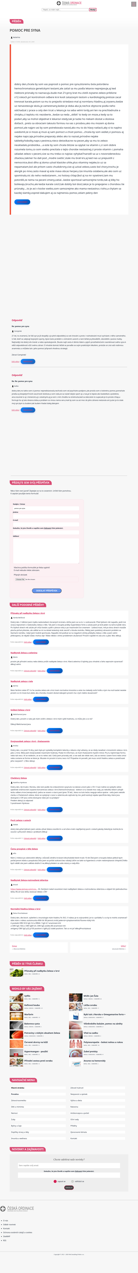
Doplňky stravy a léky (20, 1132)
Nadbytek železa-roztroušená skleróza (29, 880)
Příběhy (74, 1126)
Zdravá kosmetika (18, 1100)
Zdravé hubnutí (77, 1088)
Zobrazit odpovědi (30, 671)
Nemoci (14, 1113)
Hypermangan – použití (36, 1051)
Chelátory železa (19, 778)
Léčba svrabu (90, 1005)
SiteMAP (6, 1236)
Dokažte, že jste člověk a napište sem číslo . (38, 528)
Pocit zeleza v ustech (21, 820)
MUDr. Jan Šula (91, 996)
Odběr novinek (9, 1224)
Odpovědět (22, 202)
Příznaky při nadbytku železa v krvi (28, 613)
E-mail (15, 520)
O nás (5, 1220)
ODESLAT (69, 1187)
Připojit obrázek (20, 575)
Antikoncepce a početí (80, 1113)
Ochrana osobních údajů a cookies (17, 1232)
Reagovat (28, 361)
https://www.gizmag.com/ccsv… (24, 889)
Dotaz (14, 946)
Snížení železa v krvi (20, 710)
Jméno (15, 512)
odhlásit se (79, 1181)
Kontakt (74, 1138)
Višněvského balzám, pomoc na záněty (103, 1023)
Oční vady (75, 1119)
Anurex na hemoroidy (94, 1060)
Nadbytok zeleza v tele (22, 681)
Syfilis (27, 996)
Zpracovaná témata (79, 1132)
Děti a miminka (17, 1107)
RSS (4, 1240)
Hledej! (93, 10)
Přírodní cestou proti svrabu (38, 1060)
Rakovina (74, 1107)
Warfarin (28, 1014)
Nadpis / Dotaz (19, 504)
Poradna (15, 1094)
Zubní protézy (91, 1051)
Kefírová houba (32, 1005)
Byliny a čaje (16, 1126)
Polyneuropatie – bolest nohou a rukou (103, 1042)
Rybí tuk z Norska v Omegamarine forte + (104, 1014)
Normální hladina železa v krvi (25, 908)
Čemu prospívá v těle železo (24, 848)
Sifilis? (123, 946)
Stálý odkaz (15, 361)
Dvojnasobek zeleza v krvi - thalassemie (30, 741)
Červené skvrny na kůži (36, 1042)
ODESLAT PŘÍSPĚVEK (46, 591)
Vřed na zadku (91, 1033)
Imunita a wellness (19, 1138)
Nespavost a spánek (79, 1094)
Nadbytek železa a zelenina (24, 652)
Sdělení (16, 536)
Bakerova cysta (32, 1023)
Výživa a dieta (76, 1100)
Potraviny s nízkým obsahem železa (42, 1033)
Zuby (13, 1119)
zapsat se (61, 1181)
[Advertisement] (69, 60)
